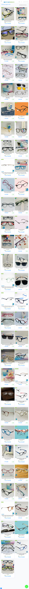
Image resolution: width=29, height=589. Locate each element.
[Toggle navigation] (1, 1)
